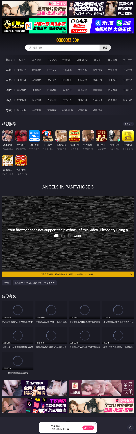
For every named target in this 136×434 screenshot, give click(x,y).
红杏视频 (82, 110)
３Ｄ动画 (67, 70)
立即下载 (88, 427)
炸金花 (97, 59)
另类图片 (127, 90)
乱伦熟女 (112, 80)
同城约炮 (21, 110)
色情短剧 (97, 110)
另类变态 (127, 80)
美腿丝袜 (82, 90)
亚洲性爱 (21, 80)
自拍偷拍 (36, 70)
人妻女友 (52, 100)
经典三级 (97, 80)
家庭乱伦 (36, 100)
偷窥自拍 (21, 90)
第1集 (6, 283)
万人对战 (52, 59)
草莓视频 (52, 110)
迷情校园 (82, 100)
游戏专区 (67, 59)
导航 (9, 110)
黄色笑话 (112, 100)
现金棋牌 (112, 59)
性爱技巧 (127, 100)
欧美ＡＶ (52, 70)
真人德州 (36, 59)
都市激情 (21, 100)
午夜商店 (36, 110)
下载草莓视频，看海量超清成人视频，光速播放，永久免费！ (86, 274)
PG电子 (21, 59)
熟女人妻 (82, 70)
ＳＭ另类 (127, 70)
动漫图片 (67, 90)
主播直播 (112, 70)
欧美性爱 (67, 80)
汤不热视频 (67, 110)
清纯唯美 (97, 90)
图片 (9, 90)
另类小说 (97, 100)
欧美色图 (52, 90)
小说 (9, 100)
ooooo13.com (68, 40)
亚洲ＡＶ (21, 70)
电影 (9, 80)
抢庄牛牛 (127, 59)
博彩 (9, 60)
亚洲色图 (36, 90)
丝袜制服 (97, 70)
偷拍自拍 (36, 80)
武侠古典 (67, 100)
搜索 (105, 47)
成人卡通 (52, 80)
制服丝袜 (82, 80)
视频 (9, 70)
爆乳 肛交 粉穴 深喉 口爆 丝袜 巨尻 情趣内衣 (34, 283)
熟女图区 (112, 90)
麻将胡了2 (82, 59)
